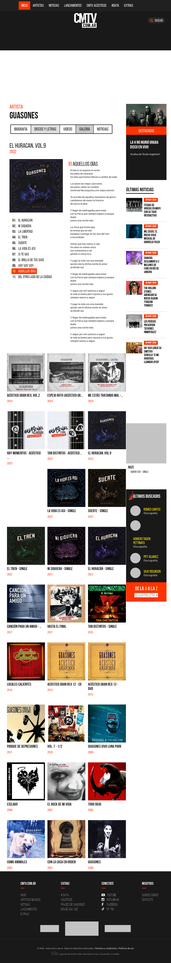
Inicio (24, 5)
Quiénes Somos (150, 895)
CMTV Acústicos (97, 5)
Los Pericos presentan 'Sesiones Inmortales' (150, 327)
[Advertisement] (85, 75)
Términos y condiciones (106, 948)
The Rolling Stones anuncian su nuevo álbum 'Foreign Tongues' (151, 296)
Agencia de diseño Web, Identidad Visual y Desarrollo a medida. (85, 953)
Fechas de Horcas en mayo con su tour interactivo (152, 210)
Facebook (110, 904)
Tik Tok (108, 909)
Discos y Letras (45, 129)
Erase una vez (69, 909)
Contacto (147, 899)
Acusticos (66, 899)
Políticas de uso (126, 948)
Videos (67, 129)
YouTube (109, 895)
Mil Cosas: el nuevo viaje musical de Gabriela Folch (152, 237)
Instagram (110, 899)
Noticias (54, 5)
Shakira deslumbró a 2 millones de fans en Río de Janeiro (151, 265)
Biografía (20, 129)
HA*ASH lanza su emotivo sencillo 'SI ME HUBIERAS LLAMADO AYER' (152, 355)
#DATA (115, 5)
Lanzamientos (73, 5)
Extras (128, 5)
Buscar (156, 20)
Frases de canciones (73, 904)
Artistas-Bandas (30, 899)
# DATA (65, 895)
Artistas (38, 5)
